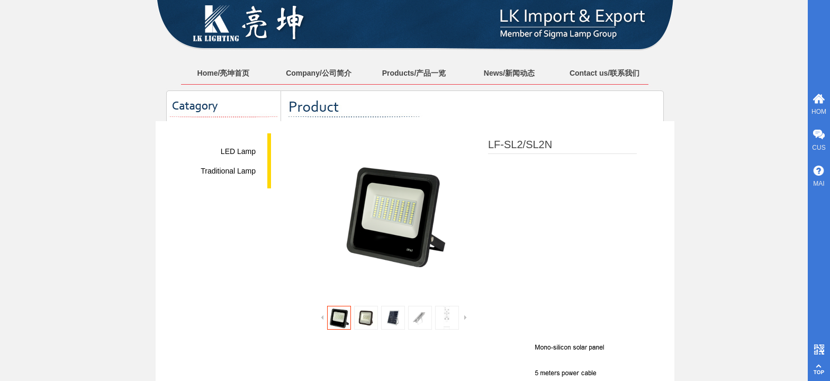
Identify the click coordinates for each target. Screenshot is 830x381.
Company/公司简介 (318, 73)
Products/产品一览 (414, 73)
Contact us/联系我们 (604, 73)
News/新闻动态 (509, 73)
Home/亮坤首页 (223, 73)
